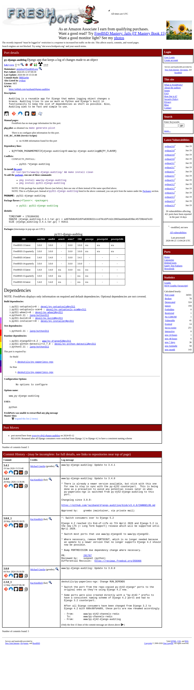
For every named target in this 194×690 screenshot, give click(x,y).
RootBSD (178, 73)
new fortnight (171, 346)
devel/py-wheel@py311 (49, 322)
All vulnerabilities (178, 232)
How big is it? (170, 96)
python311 (169, 163)
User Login (169, 57)
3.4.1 (6, 65)
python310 (169, 146)
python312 (169, 180)
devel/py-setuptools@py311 (58, 315)
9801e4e (24, 78)
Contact (167, 107)
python (22, 81)
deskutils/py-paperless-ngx (35, 374)
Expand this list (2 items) (26, 433)
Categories (169, 260)
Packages (147, 197)
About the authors (172, 87)
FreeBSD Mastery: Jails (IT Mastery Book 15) (130, 33)
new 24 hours (171, 335)
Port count (169, 295)
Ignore (168, 306)
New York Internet (172, 70)
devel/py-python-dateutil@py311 (75, 356)
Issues (167, 90)
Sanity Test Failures (173, 265)
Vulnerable (170, 320)
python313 (169, 197)
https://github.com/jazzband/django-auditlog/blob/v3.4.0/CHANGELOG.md (108, 526)
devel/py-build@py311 (49, 328)
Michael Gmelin (37, 481)
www (11, 65)
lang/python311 (39, 325)
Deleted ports (170, 263)
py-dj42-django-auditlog (48, 450)
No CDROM (171, 316)
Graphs (167, 282)
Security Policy (171, 99)
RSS (186, 682)
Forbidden (169, 309)
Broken (168, 298)
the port (17, 173)
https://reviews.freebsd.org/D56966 (118, 593)
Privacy (167, 102)
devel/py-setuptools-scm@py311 (66, 319)
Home (167, 257)
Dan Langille (168, 684)
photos (119, 38)
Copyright (148, 684)
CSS (179, 682)
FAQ (166, 93)
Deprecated (170, 302)
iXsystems (184, 70)
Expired (168, 324)
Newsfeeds (169, 268)
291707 (87, 586)
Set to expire (170, 327)
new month (170, 349)
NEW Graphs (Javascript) (176, 285)
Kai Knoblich (36, 495)
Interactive (169, 331)
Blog (166, 105)
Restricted (169, 313)
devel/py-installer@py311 (57, 332)
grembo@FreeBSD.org (27, 69)
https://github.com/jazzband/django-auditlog (29, 89)
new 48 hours (171, 338)
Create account (171, 60)
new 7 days (170, 342)
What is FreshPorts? (173, 84)
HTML (173, 682)
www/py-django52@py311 (56, 352)
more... (167, 131)
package (19, 179)
